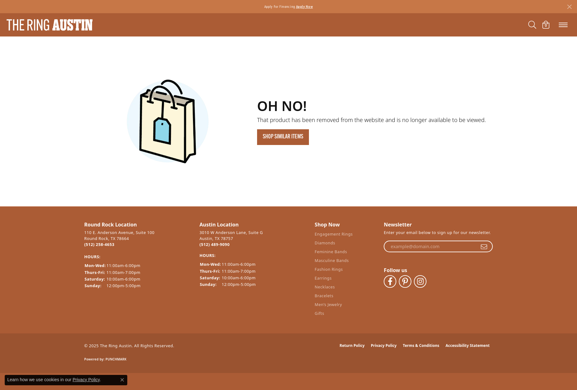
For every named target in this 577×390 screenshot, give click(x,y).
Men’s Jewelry (328, 304)
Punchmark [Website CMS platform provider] (116, 359)
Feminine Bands (331, 251)
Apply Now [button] (304, 6)
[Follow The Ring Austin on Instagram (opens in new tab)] (420, 281)
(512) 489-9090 (215, 244)
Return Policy (352, 345)
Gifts (319, 313)
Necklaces (325, 287)
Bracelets (324, 295)
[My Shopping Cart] (545, 25)
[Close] (569, 7)
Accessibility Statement (468, 345)
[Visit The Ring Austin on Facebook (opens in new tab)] (390, 281)
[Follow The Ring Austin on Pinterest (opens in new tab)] (405, 281)
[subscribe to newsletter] (484, 246)
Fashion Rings (329, 269)
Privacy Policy (384, 345)
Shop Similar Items (283, 137)
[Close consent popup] (122, 380)
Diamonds (325, 243)
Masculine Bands (332, 260)
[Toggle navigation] (563, 24)
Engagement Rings (334, 234)
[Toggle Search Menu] (532, 25)
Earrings (323, 278)
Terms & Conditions (421, 345)
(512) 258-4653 (99, 244)
